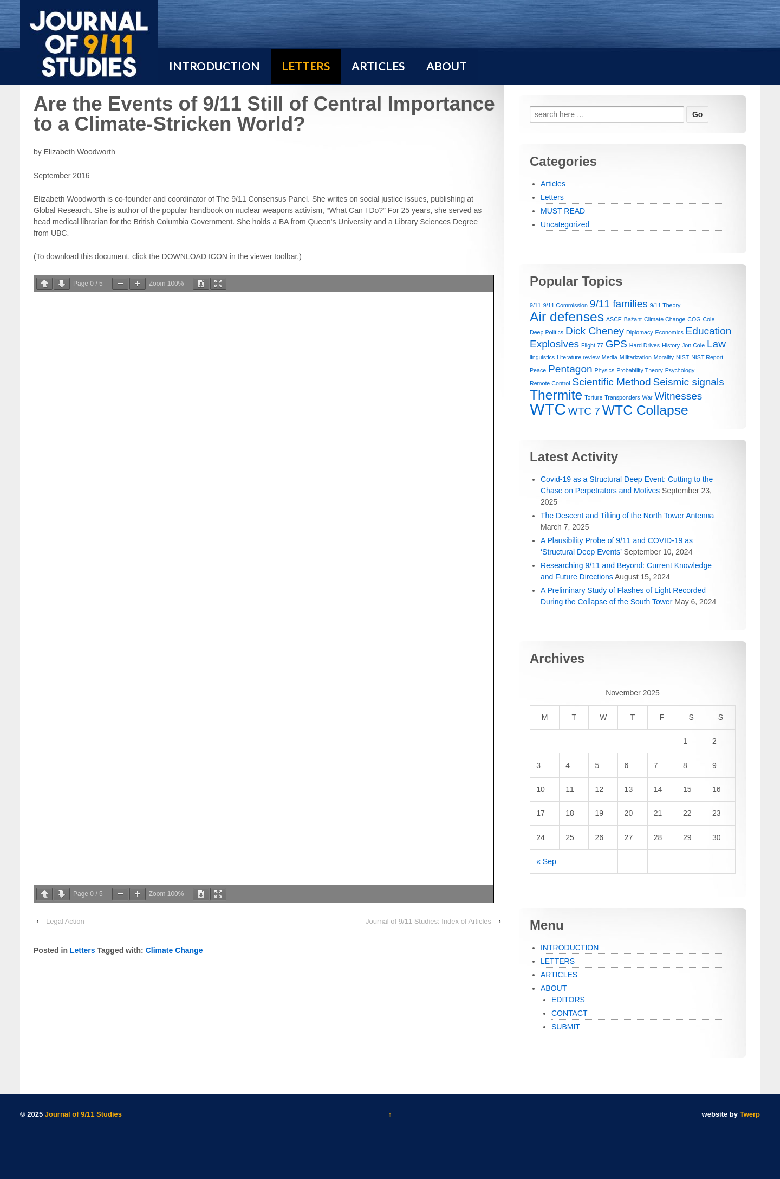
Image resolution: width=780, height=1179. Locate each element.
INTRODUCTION (570, 947)
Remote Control (550, 383)
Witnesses (679, 396)
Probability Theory (639, 370)
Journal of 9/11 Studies (82, 1114)
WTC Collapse (645, 410)
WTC (548, 409)
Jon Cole (693, 345)
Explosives (554, 344)
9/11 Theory (665, 305)
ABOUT (554, 988)
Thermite (556, 395)
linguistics (542, 357)
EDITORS (568, 999)
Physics (605, 370)
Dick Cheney (595, 331)
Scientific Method (612, 382)
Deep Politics (546, 332)
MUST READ (563, 211)
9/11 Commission (565, 305)
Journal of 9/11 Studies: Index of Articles (428, 921)
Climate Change (174, 950)
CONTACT (569, 1013)
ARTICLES (559, 974)
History (671, 345)
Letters (82, 950)
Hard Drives (644, 345)
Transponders (622, 397)
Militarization (636, 357)
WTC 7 (584, 411)
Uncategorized (565, 224)
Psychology (680, 370)
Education (709, 331)
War (647, 397)
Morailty (664, 357)
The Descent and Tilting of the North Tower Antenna (627, 515)
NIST (682, 357)
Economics (669, 332)
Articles (553, 183)
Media (610, 357)
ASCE (614, 319)
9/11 (535, 305)
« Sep (546, 861)
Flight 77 (592, 345)
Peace (538, 370)
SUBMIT (565, 1026)
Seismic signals (688, 382)
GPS (616, 344)
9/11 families (619, 304)
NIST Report (707, 357)
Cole (708, 319)
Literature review (578, 357)
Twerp (750, 1114)
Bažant (633, 319)
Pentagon (570, 369)
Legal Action (65, 921)
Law (716, 344)
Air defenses (567, 317)
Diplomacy (639, 332)
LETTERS (558, 961)
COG (693, 319)
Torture (593, 397)
